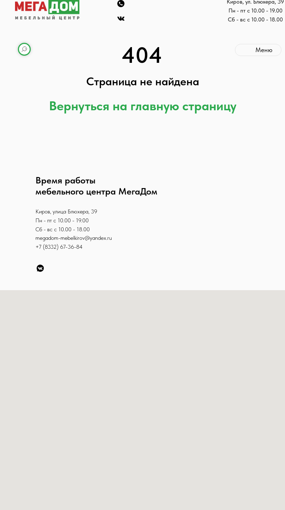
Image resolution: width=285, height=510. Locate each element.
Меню (263, 50)
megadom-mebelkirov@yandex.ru (73, 237)
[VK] (40, 268)
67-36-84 (71, 246)
